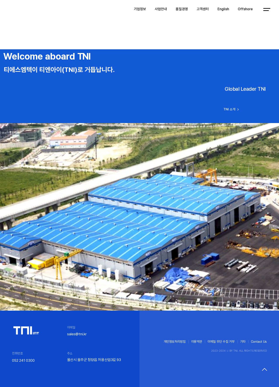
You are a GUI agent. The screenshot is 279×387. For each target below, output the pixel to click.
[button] (121, 295)
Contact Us (259, 342)
